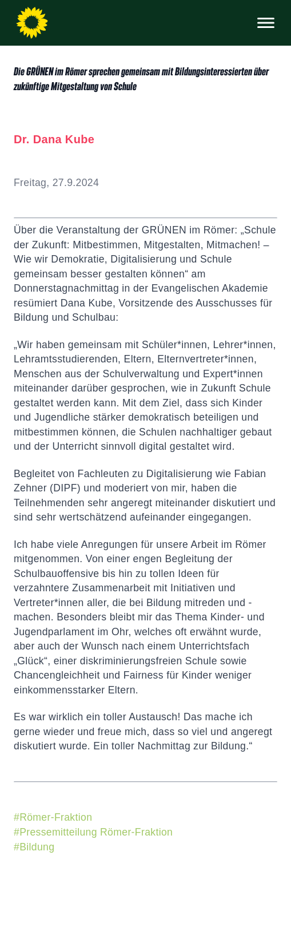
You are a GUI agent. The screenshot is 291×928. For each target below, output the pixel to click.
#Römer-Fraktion (53, 817)
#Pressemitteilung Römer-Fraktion (93, 832)
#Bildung (34, 847)
